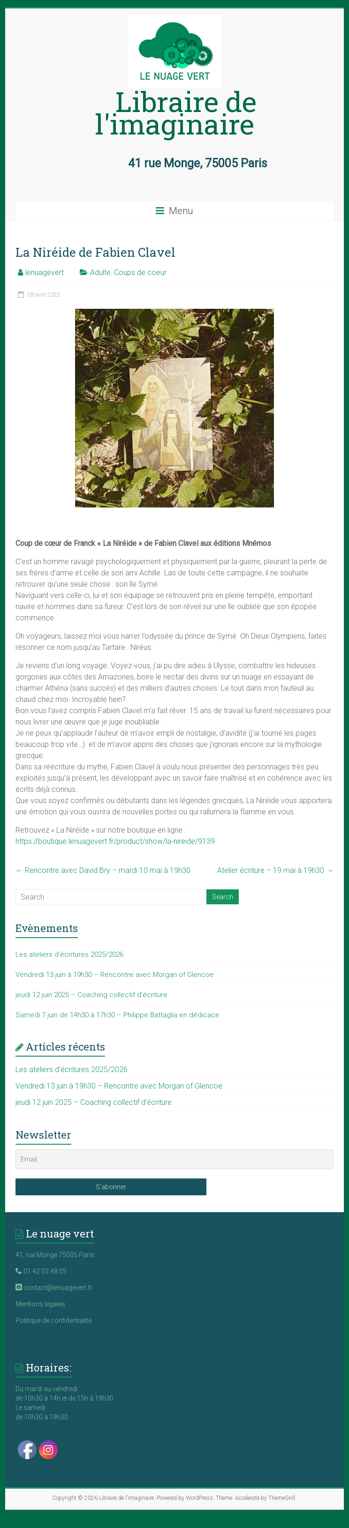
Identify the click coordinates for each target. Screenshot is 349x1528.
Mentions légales (40, 1304)
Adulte (100, 272)
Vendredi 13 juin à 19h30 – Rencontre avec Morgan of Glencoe (114, 974)
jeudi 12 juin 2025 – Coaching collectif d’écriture (91, 995)
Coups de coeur (140, 272)
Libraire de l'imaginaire (176, 112)
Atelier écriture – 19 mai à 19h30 (275, 870)
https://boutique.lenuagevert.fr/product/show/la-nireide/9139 (115, 841)
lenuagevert (44, 272)
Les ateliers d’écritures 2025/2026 (69, 954)
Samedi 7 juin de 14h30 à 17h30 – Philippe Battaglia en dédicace (117, 1015)
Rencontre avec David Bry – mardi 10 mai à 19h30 (102, 870)
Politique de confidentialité (53, 1320)
